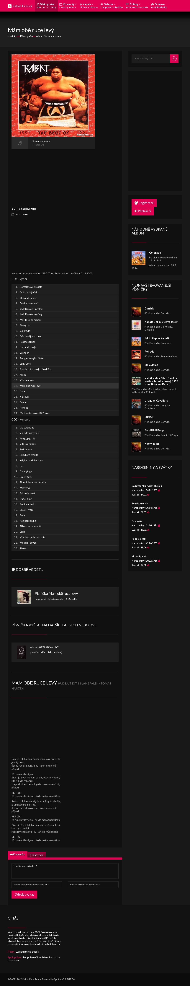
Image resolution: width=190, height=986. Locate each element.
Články (137, 6)
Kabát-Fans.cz (22, 6)
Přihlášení (143, 211)
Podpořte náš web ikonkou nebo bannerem (34, 959)
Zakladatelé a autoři (27, 951)
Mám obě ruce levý (63, 593)
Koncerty (68, 6)
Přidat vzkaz (36, 854)
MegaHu (73, 599)
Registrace (144, 203)
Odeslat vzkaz (24, 894)
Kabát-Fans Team (31, 979)
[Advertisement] (53, 175)
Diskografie (46, 6)
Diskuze (159, 6)
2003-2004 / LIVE (49, 647)
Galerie (112, 6)
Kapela (89, 6)
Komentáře (17, 854)
